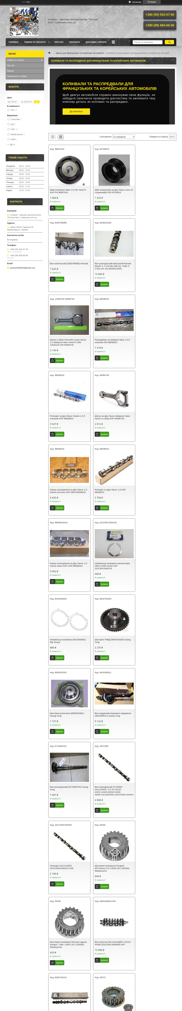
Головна (13, 42)
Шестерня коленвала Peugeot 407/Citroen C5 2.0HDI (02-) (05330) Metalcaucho (110, 647)
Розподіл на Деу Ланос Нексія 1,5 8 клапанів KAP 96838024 (67, 341)
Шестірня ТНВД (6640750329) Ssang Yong (111, 490)
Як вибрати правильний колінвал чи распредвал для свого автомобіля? (111, 941)
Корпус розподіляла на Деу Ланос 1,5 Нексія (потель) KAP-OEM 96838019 (155, 341)
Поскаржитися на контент (107, 1008)
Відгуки (10, 71)
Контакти (74, 42)
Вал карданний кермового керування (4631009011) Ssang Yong (68, 564)
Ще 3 (12, 144)
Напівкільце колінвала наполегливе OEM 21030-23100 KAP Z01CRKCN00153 (154, 416)
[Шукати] (169, 42)
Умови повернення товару (19, 995)
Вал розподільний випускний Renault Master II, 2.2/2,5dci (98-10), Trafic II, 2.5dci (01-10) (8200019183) (68, 266)
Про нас (59, 42)
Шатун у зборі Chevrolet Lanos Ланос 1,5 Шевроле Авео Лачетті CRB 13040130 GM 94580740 (111, 266)
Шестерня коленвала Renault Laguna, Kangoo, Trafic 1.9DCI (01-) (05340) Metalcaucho (155, 647)
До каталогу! (76, 111)
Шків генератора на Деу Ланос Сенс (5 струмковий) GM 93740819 (111, 191)
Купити (59, 208)
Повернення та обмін (17, 76)
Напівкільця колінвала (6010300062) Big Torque (68, 490)
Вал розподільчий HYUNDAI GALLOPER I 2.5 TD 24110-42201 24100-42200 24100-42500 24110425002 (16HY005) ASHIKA (152, 568)
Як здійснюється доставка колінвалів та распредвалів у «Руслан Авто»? (112, 947)
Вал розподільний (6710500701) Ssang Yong (109, 564)
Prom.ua (104, 1006)
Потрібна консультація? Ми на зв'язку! (112, 963)
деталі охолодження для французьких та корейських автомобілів (117, 910)
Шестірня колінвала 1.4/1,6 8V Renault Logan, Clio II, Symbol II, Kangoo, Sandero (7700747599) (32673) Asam (156, 723)
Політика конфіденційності (128, 1008)
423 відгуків (136, 2)
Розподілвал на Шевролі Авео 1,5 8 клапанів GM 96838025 (154, 264)
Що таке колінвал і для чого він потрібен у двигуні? (112, 935)
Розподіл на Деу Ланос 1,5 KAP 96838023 (65, 414)
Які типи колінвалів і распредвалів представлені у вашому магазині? (111, 953)
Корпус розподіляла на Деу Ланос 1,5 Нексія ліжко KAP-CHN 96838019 (111, 414)
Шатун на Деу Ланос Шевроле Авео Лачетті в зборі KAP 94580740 (111, 341)
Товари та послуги (35, 42)
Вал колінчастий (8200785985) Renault (152, 191)
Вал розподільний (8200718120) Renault (109, 722)
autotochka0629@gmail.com (22, 268)
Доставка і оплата (96, 42)
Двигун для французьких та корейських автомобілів (80, 53)
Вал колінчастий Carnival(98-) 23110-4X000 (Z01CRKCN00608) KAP (68, 722)
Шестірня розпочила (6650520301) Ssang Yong (154, 490)
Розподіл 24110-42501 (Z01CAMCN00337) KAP (62, 645)
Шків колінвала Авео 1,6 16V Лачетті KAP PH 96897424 (68, 191)
